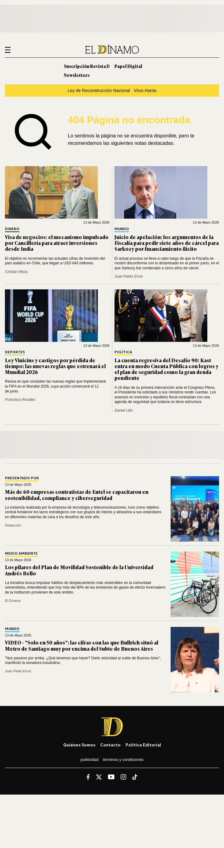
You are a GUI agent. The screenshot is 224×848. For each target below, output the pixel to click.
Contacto (110, 744)
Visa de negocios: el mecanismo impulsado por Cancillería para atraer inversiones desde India (57, 242)
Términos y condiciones (123, 759)
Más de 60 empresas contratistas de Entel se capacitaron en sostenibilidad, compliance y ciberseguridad (76, 494)
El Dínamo (13, 600)
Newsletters (76, 75)
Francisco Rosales (20, 399)
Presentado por (22, 478)
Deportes (15, 352)
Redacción (13, 525)
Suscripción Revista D (87, 66)
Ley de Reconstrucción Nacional (99, 90)
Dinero (12, 229)
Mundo (121, 229)
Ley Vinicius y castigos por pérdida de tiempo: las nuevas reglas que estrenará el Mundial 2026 (55, 366)
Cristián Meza (16, 272)
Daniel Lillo (123, 410)
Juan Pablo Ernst (128, 276)
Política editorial (143, 744)
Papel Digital (128, 66)
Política (123, 352)
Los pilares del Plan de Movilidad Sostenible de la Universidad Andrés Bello (79, 570)
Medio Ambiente (21, 554)
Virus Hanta (145, 90)
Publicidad (89, 759)
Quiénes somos (79, 744)
